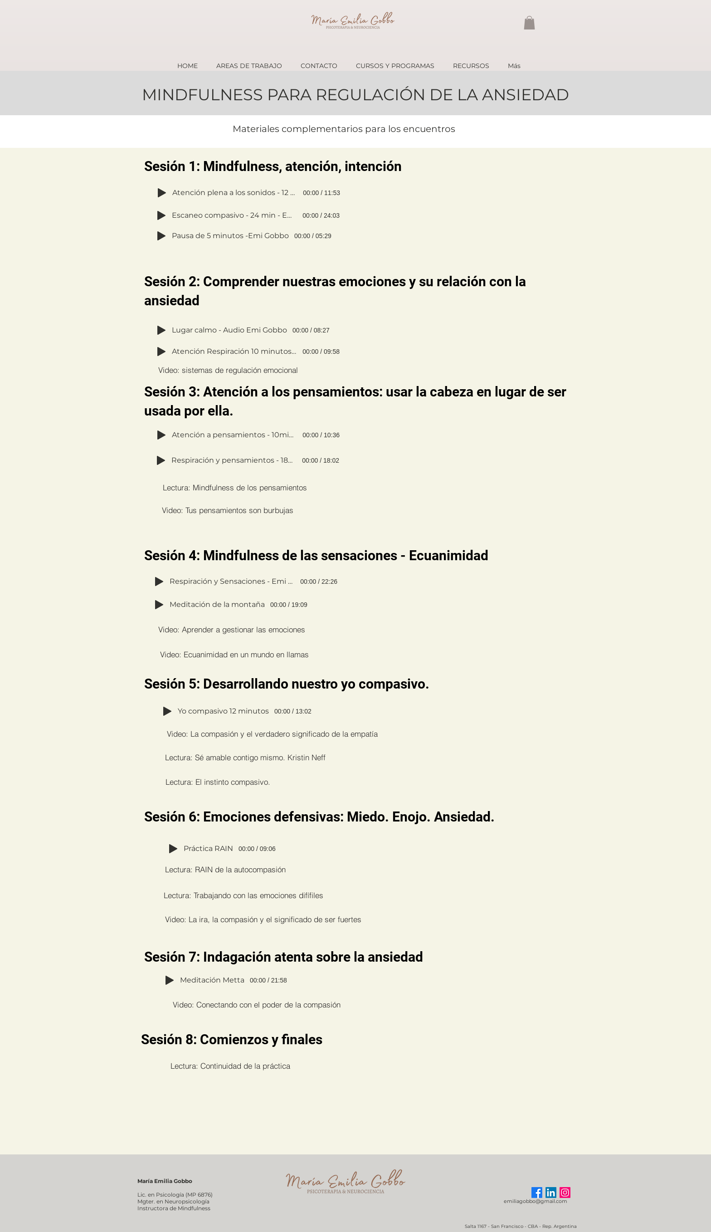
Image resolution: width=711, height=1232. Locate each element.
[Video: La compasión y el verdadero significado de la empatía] (272, 733)
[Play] (162, 192)
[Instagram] (565, 1192)
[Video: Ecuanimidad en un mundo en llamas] (234, 654)
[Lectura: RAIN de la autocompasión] (225, 869)
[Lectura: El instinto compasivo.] (217, 781)
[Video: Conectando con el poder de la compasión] (256, 1004)
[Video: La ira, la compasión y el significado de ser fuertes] (263, 919)
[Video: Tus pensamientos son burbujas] (227, 510)
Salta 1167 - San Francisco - (496, 1226)
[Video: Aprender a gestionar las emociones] (231, 629)
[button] (529, 22)
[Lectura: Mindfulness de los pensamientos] (234, 487)
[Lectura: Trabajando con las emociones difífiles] (243, 895)
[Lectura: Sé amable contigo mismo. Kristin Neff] (245, 757)
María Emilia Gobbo (164, 1181)
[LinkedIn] (550, 1192)
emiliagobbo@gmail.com (535, 1201)
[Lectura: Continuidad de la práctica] (230, 1065)
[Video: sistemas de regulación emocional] (227, 370)
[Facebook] (536, 1192)
